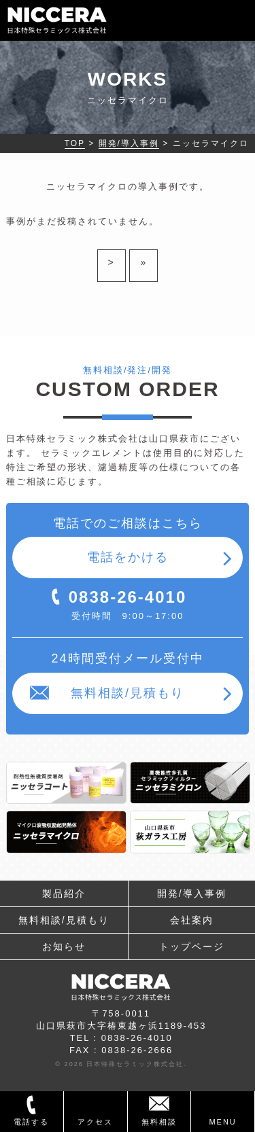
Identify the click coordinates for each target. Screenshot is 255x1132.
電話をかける (128, 557)
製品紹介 (64, 893)
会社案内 (192, 920)
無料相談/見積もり (127, 693)
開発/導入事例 (191, 893)
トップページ (191, 946)
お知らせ (64, 946)
